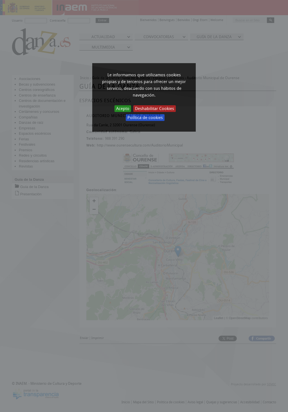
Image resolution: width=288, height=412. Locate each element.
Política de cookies (145, 117)
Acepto (122, 108)
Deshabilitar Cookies (154, 108)
